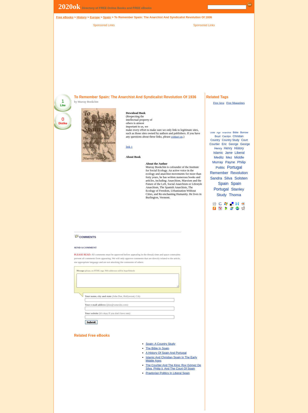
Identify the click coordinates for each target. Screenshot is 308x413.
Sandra (216, 178)
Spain (223, 183)
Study (221, 195)
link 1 (129, 146)
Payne (230, 162)
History (81, 17)
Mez (229, 157)
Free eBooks (64, 17)
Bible (235, 132)
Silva (228, 178)
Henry (228, 148)
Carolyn (226, 136)
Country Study (230, 140)
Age (218, 132)
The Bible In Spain (157, 351)
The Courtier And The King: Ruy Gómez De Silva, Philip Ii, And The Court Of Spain (173, 369)
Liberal (240, 152)
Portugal (234, 167)
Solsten (241, 178)
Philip (241, 162)
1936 (212, 132)
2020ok (69, 6)
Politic (220, 167)
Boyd (217, 136)
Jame (229, 152)
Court (244, 140)
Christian (238, 136)
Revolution (239, 173)
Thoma (235, 195)
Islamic (218, 152)
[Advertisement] (104, 60)
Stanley (237, 189)
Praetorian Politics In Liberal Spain (168, 375)
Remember (219, 173)
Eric (224, 144)
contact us (177, 136)
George (233, 144)
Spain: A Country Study (160, 346)
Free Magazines (235, 102)
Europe (95, 17)
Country (215, 140)
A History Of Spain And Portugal (166, 355)
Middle (239, 157)
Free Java (218, 102)
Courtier (214, 144)
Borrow (244, 132)
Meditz (219, 157)
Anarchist (226, 132)
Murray (217, 162)
